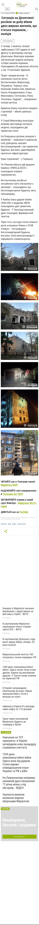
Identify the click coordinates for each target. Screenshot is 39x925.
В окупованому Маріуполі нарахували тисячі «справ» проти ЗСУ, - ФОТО (16, 626)
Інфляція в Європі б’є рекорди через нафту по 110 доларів (18, 708)
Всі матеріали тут (19, 836)
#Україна (4, 524)
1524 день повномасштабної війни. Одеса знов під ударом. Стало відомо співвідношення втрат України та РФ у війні (17, 762)
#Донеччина (22, 524)
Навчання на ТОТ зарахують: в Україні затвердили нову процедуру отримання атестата (19, 742)
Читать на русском (7, 41)
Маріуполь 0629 (9, 485)
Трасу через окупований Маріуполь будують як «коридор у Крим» (15, 721)
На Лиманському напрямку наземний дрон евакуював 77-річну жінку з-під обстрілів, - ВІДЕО (18, 783)
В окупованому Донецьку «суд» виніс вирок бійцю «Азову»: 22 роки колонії (18, 642)
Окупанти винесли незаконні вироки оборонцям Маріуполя (15, 798)
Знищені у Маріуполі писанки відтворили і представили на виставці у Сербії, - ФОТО (18, 611)
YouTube (24, 512)
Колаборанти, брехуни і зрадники (19, 822)
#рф (9, 524)
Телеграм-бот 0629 (13, 494)
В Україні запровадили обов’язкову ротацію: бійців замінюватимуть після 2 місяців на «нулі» (17, 692)
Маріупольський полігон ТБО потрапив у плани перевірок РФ (19, 656)
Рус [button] (7, 9)
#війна (14, 524)
